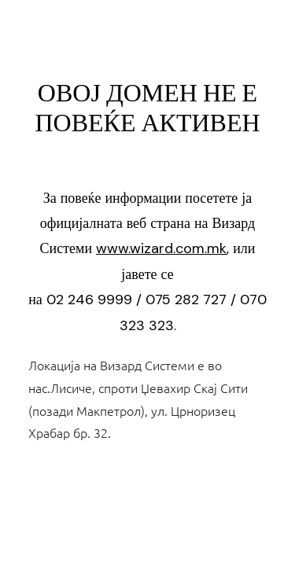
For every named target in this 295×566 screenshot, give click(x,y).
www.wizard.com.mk (161, 248)
